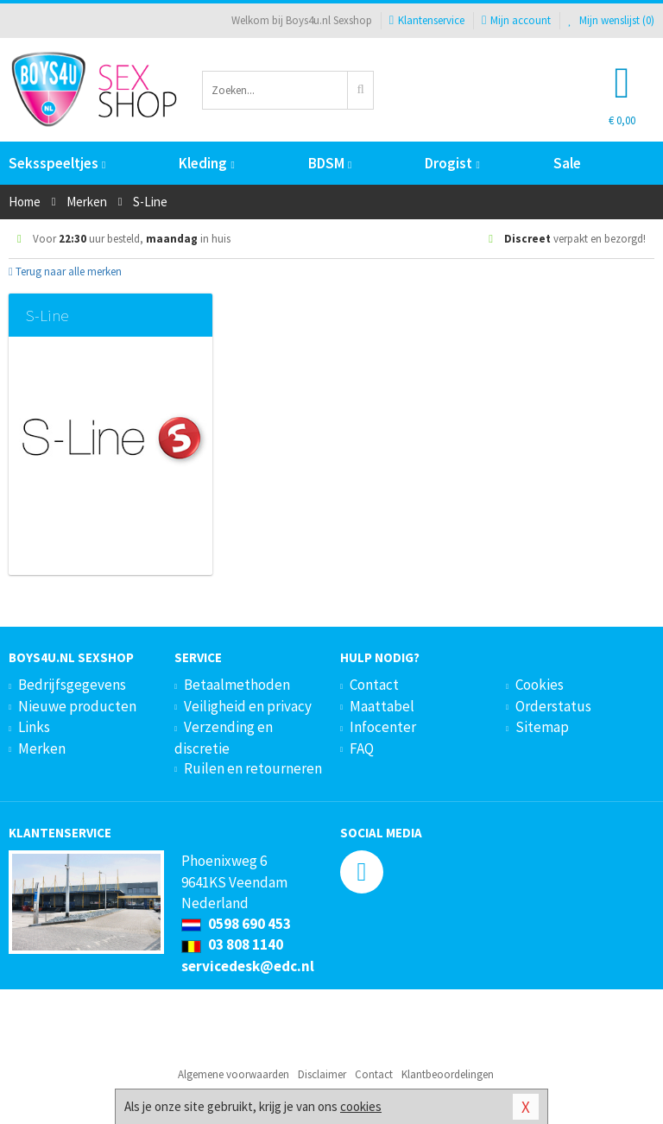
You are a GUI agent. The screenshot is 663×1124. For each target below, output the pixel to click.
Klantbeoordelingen (447, 1074)
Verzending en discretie (223, 737)
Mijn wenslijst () (611, 20)
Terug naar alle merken (65, 271)
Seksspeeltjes (57, 163)
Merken (42, 748)
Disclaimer (322, 1074)
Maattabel (382, 706)
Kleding (206, 163)
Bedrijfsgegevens (72, 684)
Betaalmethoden (237, 684)
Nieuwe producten (77, 706)
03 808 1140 (232, 944)
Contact (374, 684)
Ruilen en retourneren (253, 768)
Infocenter (383, 726)
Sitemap (542, 726)
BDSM (329, 163)
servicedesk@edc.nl (247, 966)
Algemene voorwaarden (233, 1074)
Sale (567, 163)
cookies (361, 1106)
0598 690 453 (236, 923)
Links (34, 726)
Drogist (452, 163)
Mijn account (516, 20)
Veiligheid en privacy (248, 706)
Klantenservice (426, 20)
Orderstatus (553, 706)
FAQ (362, 748)
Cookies (539, 684)
